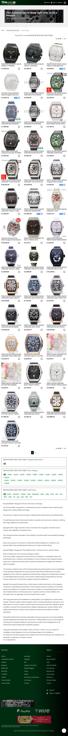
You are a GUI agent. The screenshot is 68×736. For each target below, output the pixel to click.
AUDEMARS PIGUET (7, 659)
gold (22, 497)
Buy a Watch (51, 659)
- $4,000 (28, 474)
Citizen (3, 677)
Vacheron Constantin (31, 677)
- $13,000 (19, 480)
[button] (19, 69)
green (42, 494)
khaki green (35, 494)
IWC (25, 662)
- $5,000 (34, 474)
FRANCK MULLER (13, 30)
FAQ (48, 662)
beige (47, 494)
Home (49, 656)
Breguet (4, 665)
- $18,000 (53, 480)
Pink (31, 497)
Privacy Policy (51, 680)
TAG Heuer (27, 680)
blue (61, 494)
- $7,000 (47, 474)
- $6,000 (41, 474)
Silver (26, 497)
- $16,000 (39, 480)
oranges (23, 494)
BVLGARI (4, 671)
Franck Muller (6, 680)
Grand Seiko (5, 683)
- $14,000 (26, 480)
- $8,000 (53, 474)
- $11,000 (6, 480)
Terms (49, 683)
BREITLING (4, 668)
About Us (50, 677)
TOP (2, 30)
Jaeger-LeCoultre (30, 665)
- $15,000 (33, 480)
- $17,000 (46, 480)
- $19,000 (60, 480)
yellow (29, 494)
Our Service (51, 668)
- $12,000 (12, 480)
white (10, 497)
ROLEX (3, 656)
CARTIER (4, 674)
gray (18, 497)
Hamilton (27, 656)
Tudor (26, 671)
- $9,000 (60, 474)
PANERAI (27, 659)
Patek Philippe (29, 668)
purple (9, 494)
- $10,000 (6, 477)
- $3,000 (22, 474)
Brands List (50, 671)
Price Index (50, 674)
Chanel (26, 683)
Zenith (26, 674)
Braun (52, 494)
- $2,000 (15, 474)
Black (5, 497)
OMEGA (3, 662)
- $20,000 (6, 483)
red (14, 497)
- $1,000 (9, 474)
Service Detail (51, 665)
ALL (5, 464)
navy (56, 494)
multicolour (16, 494)
